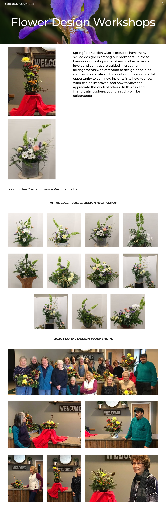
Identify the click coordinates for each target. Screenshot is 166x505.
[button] (163, 4)
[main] (83, 22)
